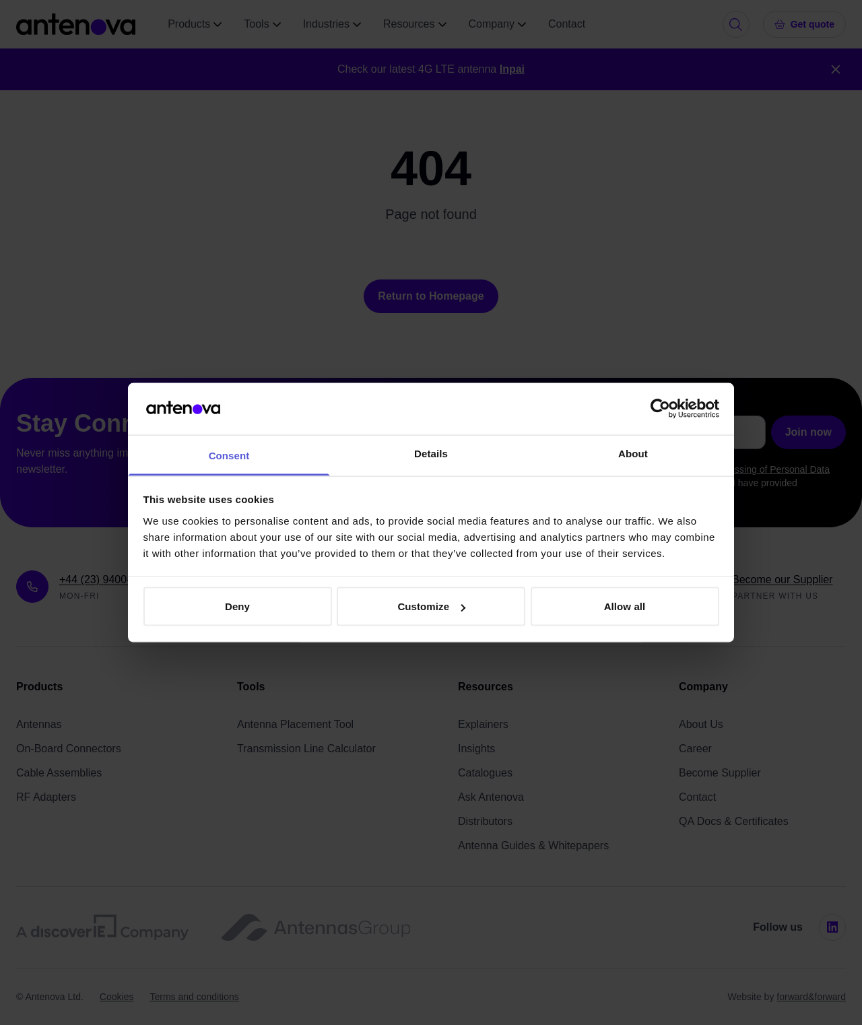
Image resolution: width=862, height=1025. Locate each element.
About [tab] (633, 453)
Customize (431, 606)
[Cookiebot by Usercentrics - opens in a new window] (660, 409)
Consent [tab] (229, 455)
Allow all (625, 606)
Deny (237, 606)
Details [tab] (431, 453)
